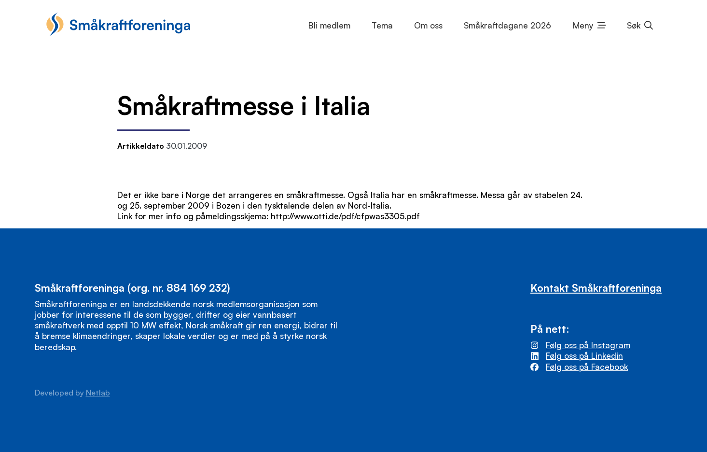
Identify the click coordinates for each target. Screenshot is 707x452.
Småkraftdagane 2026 (507, 25)
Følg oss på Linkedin (584, 356)
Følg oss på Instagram (588, 345)
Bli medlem (329, 25)
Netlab (98, 392)
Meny (583, 25)
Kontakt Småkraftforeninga (596, 287)
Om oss (428, 25)
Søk (633, 25)
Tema (382, 25)
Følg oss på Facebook (587, 367)
